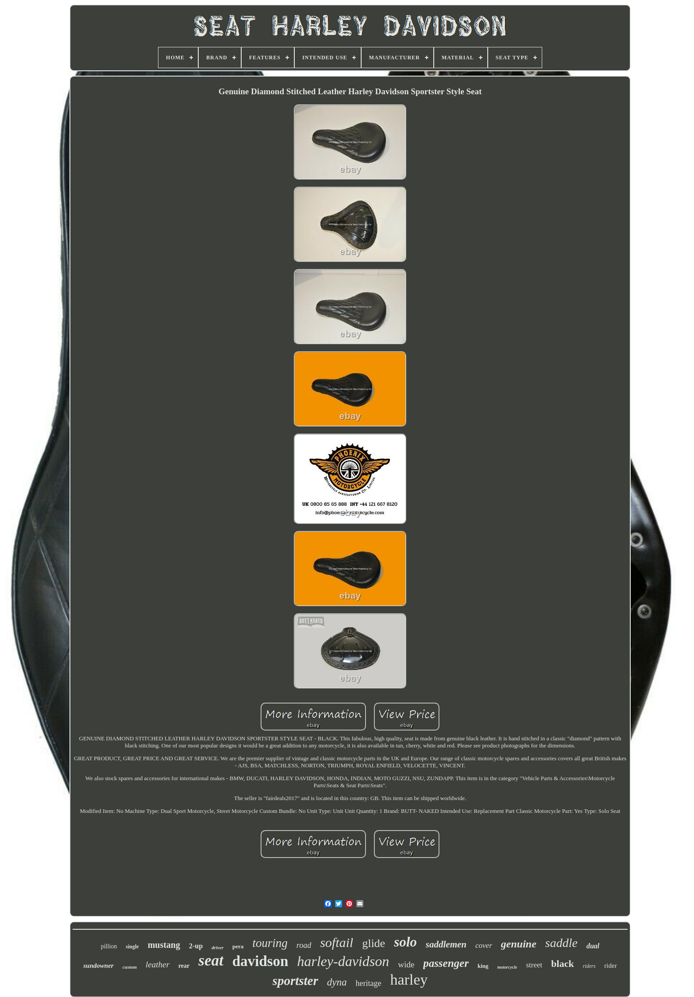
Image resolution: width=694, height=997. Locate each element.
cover (483, 945)
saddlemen (446, 944)
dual (592, 946)
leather (158, 964)
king (483, 965)
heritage (368, 983)
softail (336, 942)
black (562, 963)
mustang (164, 945)
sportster (295, 981)
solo (405, 942)
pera (237, 946)
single (132, 946)
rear (183, 965)
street (534, 965)
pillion (109, 946)
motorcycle (507, 967)
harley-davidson (343, 961)
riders (589, 966)
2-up (196, 946)
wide (406, 964)
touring (270, 943)
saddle (561, 943)
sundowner (98, 965)
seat (210, 960)
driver (218, 947)
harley (409, 979)
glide (373, 943)
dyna (337, 982)
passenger (446, 963)
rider (610, 965)
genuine (518, 944)
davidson (260, 961)
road (304, 945)
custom (130, 967)
